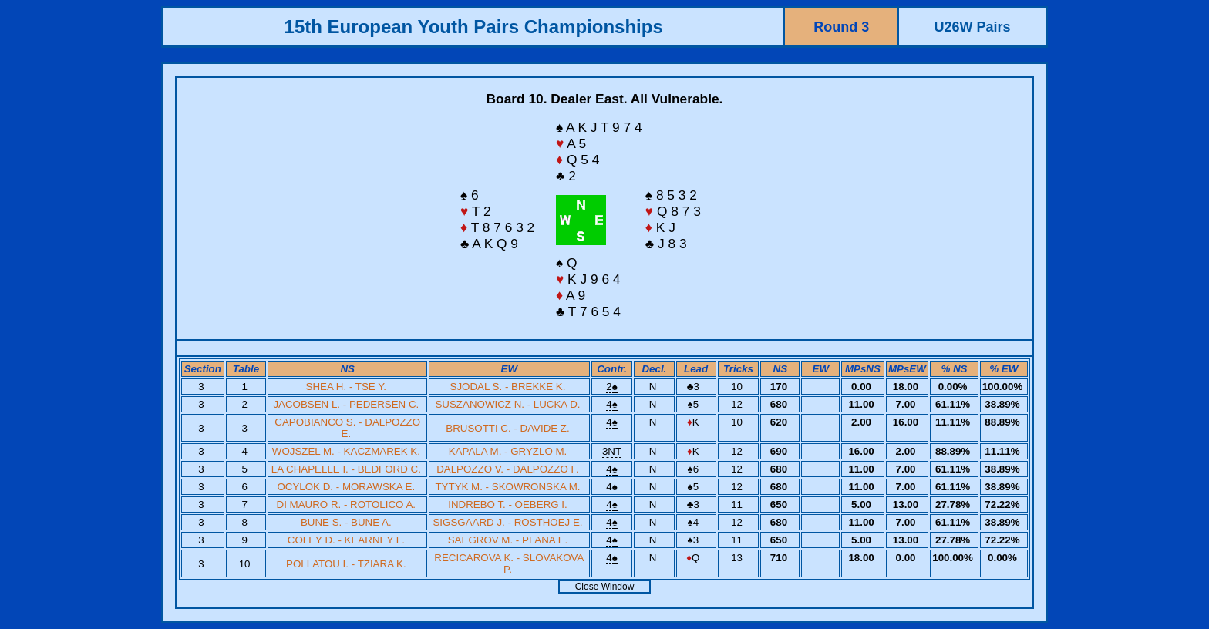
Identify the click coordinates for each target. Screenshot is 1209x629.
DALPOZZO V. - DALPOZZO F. (507, 469)
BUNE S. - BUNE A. (346, 522)
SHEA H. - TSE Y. (346, 386)
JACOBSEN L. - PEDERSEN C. (346, 404)
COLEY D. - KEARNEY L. (346, 540)
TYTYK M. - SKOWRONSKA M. (507, 487)
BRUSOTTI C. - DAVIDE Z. (507, 428)
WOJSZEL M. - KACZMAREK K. (346, 451)
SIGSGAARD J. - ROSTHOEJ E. (507, 522)
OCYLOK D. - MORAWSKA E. (346, 487)
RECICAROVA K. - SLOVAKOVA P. (509, 563)
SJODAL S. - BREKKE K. (508, 386)
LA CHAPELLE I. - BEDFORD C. (346, 469)
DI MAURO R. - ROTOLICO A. (346, 504)
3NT (611, 451)
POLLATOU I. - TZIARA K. (346, 564)
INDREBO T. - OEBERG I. (507, 504)
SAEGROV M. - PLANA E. (508, 540)
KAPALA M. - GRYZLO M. (508, 451)
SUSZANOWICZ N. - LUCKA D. (507, 404)
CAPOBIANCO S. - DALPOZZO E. (347, 427)
